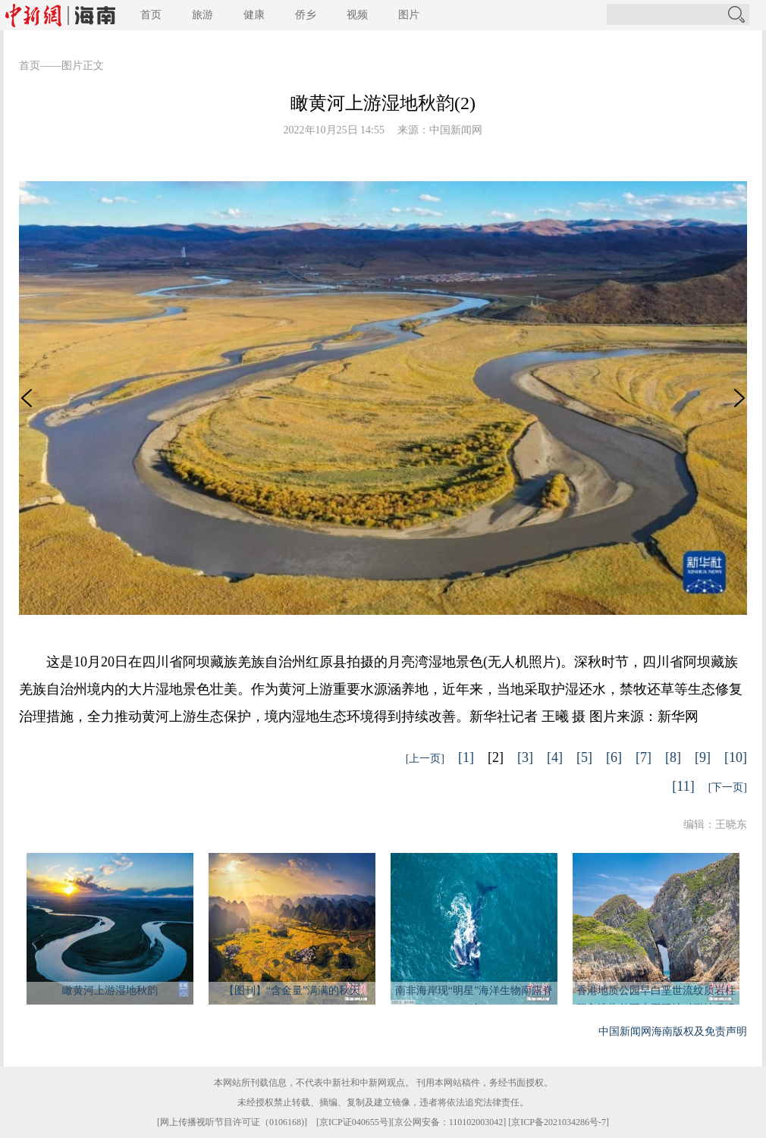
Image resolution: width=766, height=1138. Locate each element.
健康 (254, 14)
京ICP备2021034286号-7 (558, 1122)
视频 (357, 14)
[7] (643, 757)
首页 (151, 14)
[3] (525, 757)
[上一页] (425, 758)
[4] (555, 757)
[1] (466, 757)
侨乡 (305, 14)
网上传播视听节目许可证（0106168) (232, 1122)
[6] (614, 757)
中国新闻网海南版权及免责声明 (672, 1031)
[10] (735, 757)
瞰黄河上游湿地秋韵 (110, 990)
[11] (683, 786)
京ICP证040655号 (353, 1122)
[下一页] (727, 787)
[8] (673, 757)
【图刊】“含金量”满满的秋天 (292, 990)
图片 (408, 14)
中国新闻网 (455, 130)
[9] (703, 757)
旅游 (202, 14)
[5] (584, 757)
